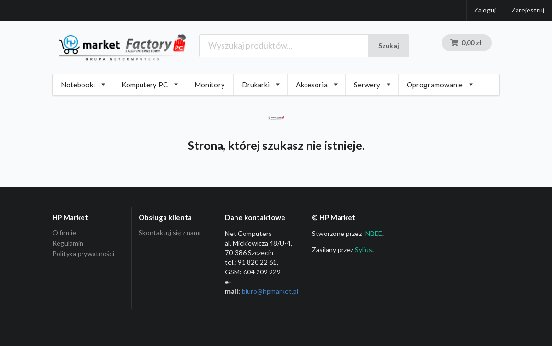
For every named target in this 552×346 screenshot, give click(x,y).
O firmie (64, 232)
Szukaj (388, 45)
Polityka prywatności (83, 253)
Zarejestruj (527, 10)
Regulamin (67, 243)
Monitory (209, 84)
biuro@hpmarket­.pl (270, 291)
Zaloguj (485, 10)
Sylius (363, 250)
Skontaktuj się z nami (169, 232)
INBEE (372, 233)
